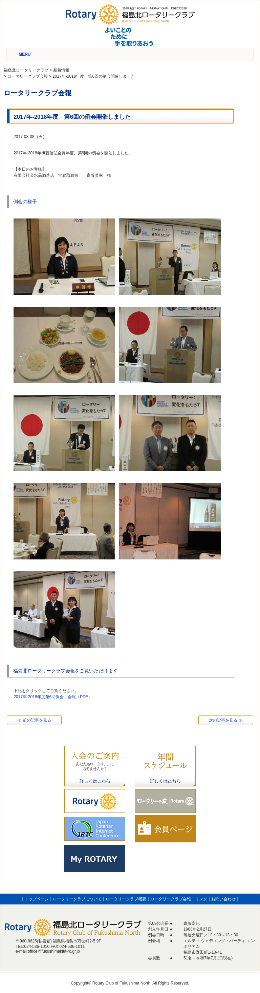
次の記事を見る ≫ (225, 720)
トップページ (36, 899)
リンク (201, 899)
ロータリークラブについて (77, 899)
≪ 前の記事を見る (34, 720)
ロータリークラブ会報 (170, 899)
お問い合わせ (223, 899)
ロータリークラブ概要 (126, 899)
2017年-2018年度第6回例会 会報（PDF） (53, 696)
